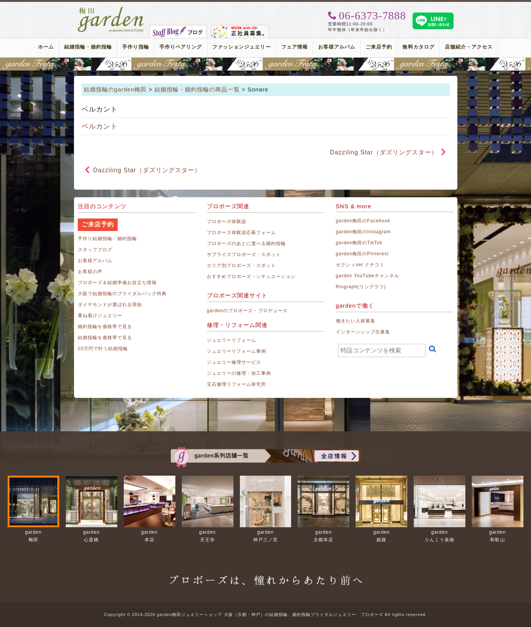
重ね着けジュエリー (100, 315)
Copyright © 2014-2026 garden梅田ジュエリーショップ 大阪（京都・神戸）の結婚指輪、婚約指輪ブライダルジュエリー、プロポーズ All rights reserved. (265, 614)
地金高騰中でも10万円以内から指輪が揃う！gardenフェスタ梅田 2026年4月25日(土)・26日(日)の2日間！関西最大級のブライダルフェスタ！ (265, 64)
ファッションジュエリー (241, 47)
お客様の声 (90, 271)
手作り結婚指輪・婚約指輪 (107, 238)
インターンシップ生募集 (363, 332)
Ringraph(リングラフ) (361, 286)
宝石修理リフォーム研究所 (236, 384)
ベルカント (100, 126)
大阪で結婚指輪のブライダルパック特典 (122, 293)
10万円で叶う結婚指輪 (103, 348)
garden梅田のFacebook (363, 220)
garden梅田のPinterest (362, 253)
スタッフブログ (95, 249)
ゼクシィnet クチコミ (360, 264)
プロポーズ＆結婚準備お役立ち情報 (117, 282)
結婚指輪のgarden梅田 (115, 89)
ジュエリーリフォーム (232, 340)
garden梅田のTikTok (359, 242)
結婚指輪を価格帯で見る (105, 337)
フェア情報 (294, 47)
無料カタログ (418, 47)
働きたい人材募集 (355, 321)
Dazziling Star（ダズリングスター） (384, 152)
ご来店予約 (379, 47)
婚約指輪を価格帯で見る (105, 326)
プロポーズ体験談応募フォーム (241, 232)
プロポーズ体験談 (226, 221)
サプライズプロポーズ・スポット (244, 254)
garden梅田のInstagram (363, 231)
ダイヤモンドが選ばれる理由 (110, 304)
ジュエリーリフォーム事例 (236, 351)
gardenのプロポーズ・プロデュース (247, 310)
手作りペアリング (180, 47)
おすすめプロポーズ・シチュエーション (251, 276)
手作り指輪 (135, 47)
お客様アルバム (336, 47)
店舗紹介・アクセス (469, 47)
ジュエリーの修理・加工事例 (239, 373)
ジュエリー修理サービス (234, 362)
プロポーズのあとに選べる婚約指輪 (246, 243)
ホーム (46, 47)
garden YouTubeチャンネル (368, 275)
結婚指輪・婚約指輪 (88, 47)
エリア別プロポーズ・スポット (241, 265)
